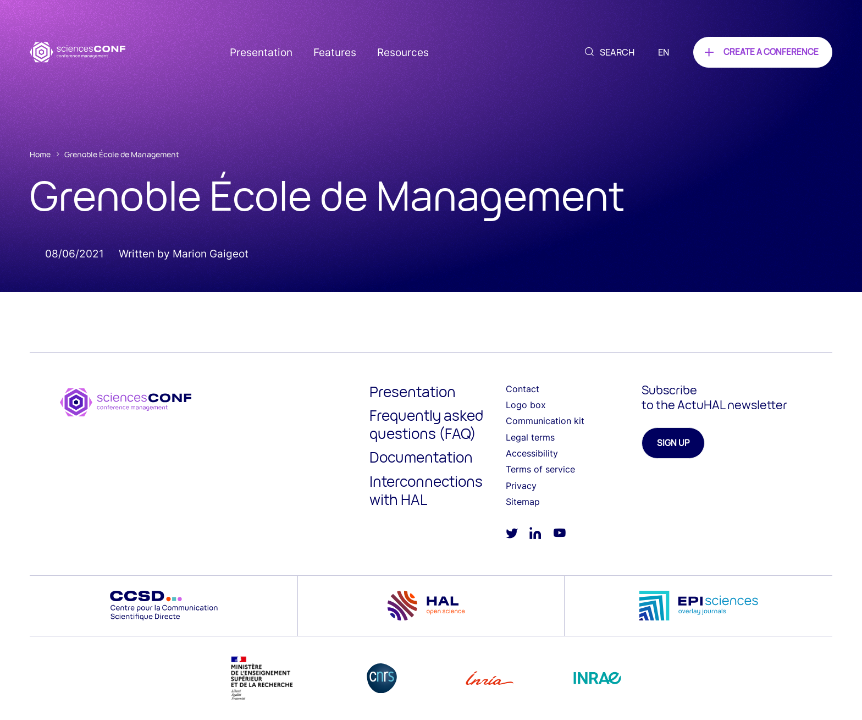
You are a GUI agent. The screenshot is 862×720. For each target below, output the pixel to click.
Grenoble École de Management (121, 154)
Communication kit (545, 420)
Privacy (521, 485)
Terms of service (540, 469)
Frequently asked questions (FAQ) (426, 424)
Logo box (526, 404)
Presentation (261, 52)
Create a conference (771, 52)
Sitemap (523, 501)
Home (40, 154)
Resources (403, 52)
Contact (522, 388)
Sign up (673, 443)
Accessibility (532, 453)
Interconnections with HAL (426, 490)
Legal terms (530, 437)
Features (334, 52)
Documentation (421, 457)
